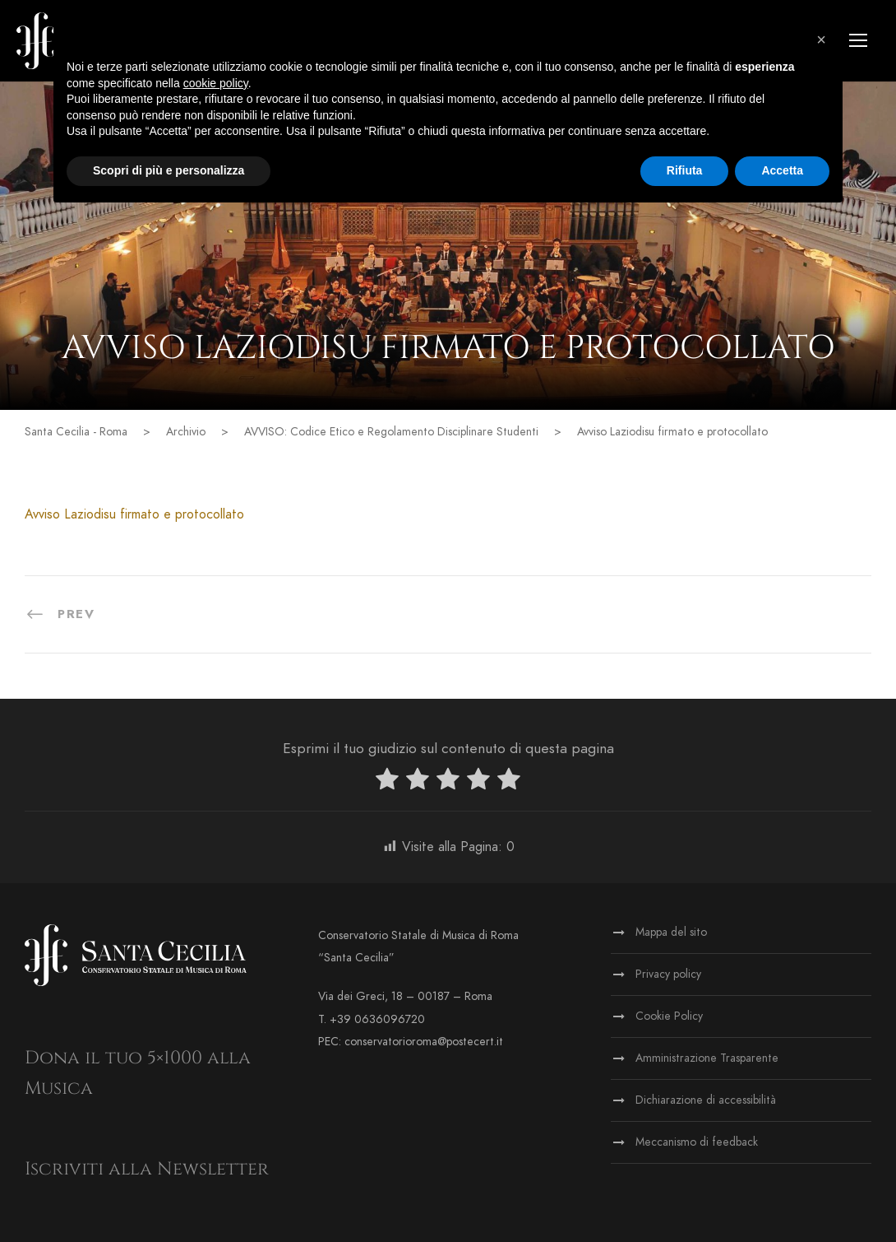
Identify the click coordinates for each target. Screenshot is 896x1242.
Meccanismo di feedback (696, 1142)
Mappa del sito (671, 932)
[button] (821, 39)
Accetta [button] (782, 170)
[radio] (387, 782)
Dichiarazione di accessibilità (705, 1100)
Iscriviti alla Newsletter (147, 1169)
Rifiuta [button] (685, 170)
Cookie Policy (669, 1016)
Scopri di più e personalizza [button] (168, 170)
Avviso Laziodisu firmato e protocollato (134, 514)
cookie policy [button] (215, 83)
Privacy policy (668, 974)
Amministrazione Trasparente (706, 1058)
